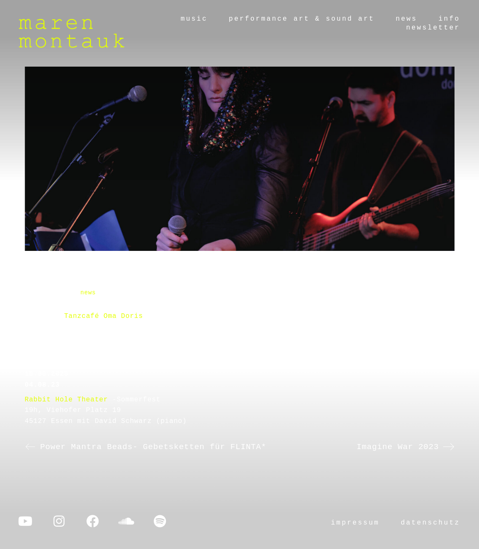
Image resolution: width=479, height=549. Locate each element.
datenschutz (430, 523)
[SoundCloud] (126, 521)
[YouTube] (25, 521)
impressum (355, 523)
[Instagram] (59, 521)
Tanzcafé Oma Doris (103, 316)
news (88, 292)
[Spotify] (160, 521)
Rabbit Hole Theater (66, 400)
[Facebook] (92, 521)
